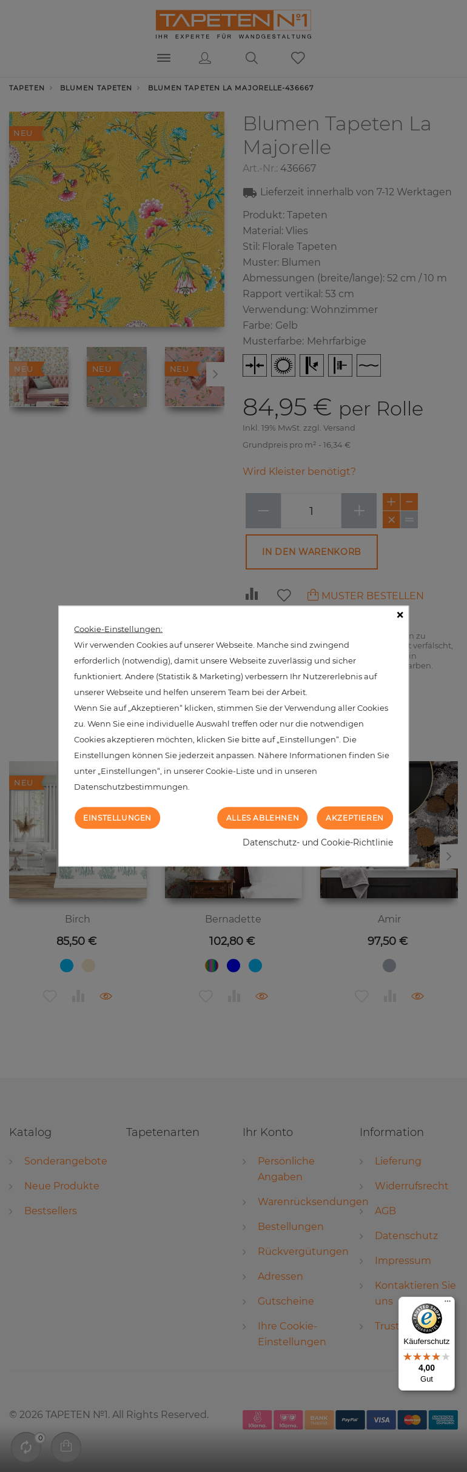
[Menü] (447, 1304)
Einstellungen (117, 817)
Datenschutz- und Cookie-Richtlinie (318, 842)
